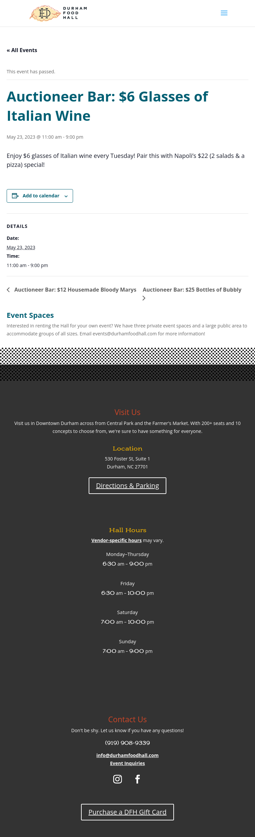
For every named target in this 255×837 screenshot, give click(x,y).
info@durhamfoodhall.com (127, 755)
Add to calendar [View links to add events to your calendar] (41, 195)
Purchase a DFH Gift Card (127, 811)
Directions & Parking (127, 485)
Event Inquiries (127, 763)
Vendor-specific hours (116, 540)
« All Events (22, 50)
